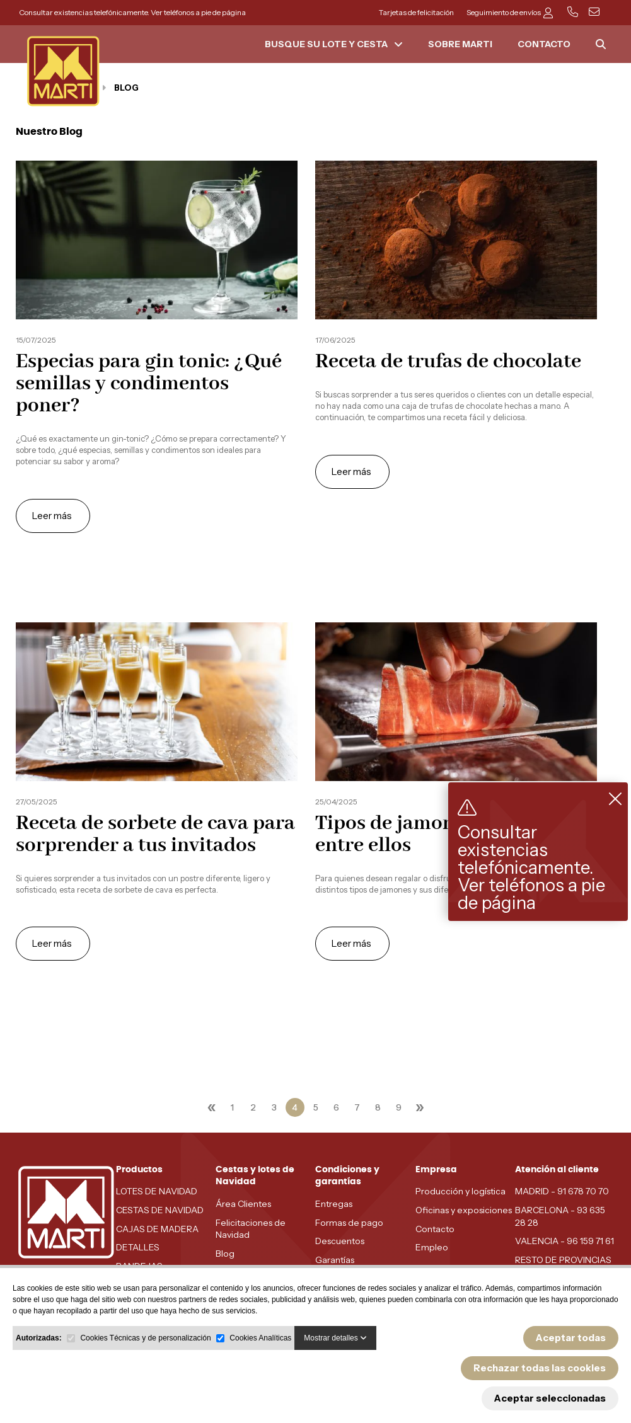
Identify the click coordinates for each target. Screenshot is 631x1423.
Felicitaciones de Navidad (251, 1229)
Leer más (53, 516)
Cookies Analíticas (260, 1338)
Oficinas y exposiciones (463, 1210)
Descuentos (339, 1241)
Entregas (333, 1203)
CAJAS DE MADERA (157, 1229)
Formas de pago (349, 1222)
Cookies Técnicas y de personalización (145, 1338)
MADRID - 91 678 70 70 (562, 1191)
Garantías (334, 1260)
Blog (225, 1253)
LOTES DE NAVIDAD (156, 1191)
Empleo (431, 1247)
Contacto (434, 1229)
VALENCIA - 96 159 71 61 (564, 1241)
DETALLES (137, 1247)
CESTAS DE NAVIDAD (160, 1210)
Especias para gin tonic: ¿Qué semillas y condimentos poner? (149, 384)
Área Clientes (243, 1203)
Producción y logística (460, 1191)
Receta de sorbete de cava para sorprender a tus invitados (155, 835)
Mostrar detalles (335, 1338)
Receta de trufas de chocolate (448, 362)
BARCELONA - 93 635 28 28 (560, 1216)
